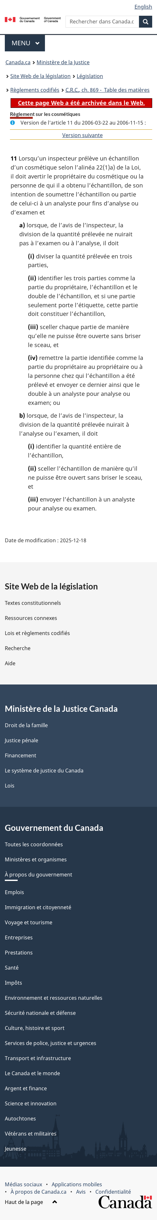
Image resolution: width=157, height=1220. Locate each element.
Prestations (19, 952)
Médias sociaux (23, 1184)
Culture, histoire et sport (35, 1028)
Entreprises (19, 937)
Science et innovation (31, 1103)
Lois (9, 785)
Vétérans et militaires (31, 1133)
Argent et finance (26, 1088)
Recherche (18, 648)
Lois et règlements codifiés (37, 633)
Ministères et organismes (36, 859)
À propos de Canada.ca (38, 1191)
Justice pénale (21, 740)
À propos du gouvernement (38, 874)
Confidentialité (113, 1191)
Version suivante (82, 135)
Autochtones (20, 1118)
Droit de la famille (26, 725)
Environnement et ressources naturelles (53, 997)
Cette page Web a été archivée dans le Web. (81, 103)
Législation (90, 76)
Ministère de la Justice (63, 62)
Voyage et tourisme (28, 922)
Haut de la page (31, 1202)
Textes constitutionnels (33, 602)
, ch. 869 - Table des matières (107, 89)
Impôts (13, 982)
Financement (20, 755)
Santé (12, 967)
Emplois (14, 892)
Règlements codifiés (34, 89)
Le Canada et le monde (32, 1073)
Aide (10, 663)
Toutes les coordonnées (34, 844)
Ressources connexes (31, 618)
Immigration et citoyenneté (38, 907)
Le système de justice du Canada (44, 770)
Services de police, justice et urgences (50, 1043)
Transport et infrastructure (38, 1058)
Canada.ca (18, 62)
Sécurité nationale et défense (40, 1012)
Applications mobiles (77, 1184)
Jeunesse (15, 1148)
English (143, 6)
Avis (81, 1191)
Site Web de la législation (40, 76)
